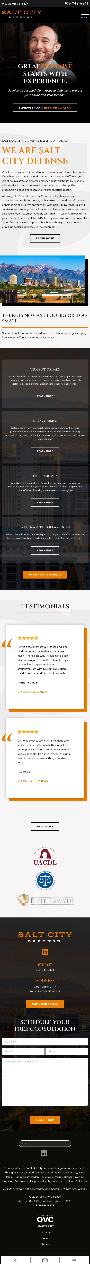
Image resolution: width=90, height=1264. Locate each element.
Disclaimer (45, 1232)
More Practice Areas (45, 574)
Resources (45, 1238)
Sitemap (45, 1244)
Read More (45, 826)
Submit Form (45, 1120)
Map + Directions (45, 1004)
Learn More (45, 238)
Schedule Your (45, 107)
